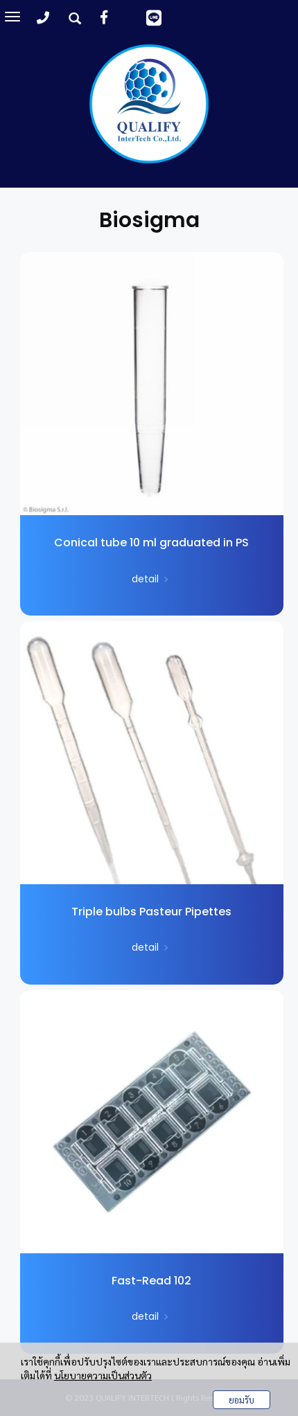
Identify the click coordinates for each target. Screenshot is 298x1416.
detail (151, 579)
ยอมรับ (241, 1400)
